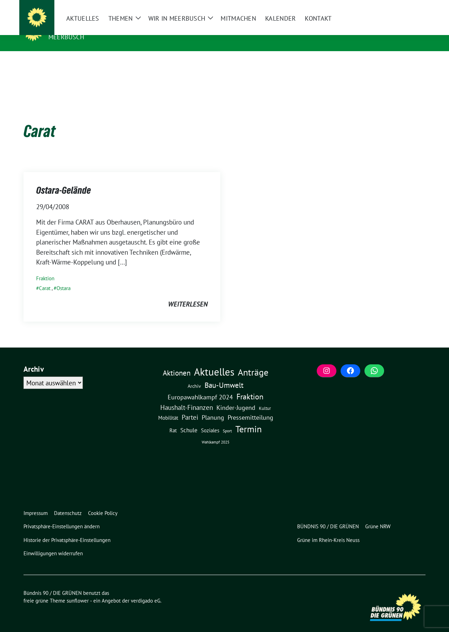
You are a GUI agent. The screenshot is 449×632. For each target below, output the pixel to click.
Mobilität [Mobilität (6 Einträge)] (168, 407)
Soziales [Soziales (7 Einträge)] (210, 419)
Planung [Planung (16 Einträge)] (213, 407)
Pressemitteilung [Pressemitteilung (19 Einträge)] (250, 406)
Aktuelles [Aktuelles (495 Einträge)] (214, 360)
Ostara (63, 277)
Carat (45, 277)
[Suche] (403, 6)
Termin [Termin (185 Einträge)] (248, 418)
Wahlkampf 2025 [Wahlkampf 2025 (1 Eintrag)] (215, 431)
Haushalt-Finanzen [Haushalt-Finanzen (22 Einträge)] (186, 396)
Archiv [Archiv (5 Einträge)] (194, 375)
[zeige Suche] (413, 6)
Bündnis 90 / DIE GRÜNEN (93, 27)
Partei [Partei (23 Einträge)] (190, 406)
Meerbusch (66, 37)
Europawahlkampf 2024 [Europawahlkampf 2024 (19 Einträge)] (200, 386)
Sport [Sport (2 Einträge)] (227, 420)
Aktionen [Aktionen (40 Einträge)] (176, 362)
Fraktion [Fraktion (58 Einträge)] (249, 386)
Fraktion (45, 267)
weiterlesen (188, 293)
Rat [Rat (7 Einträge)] (173, 419)
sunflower (78, 589)
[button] (63, 516)
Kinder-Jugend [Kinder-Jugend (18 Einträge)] (235, 396)
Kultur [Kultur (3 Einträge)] (265, 397)
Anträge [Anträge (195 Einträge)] (253, 361)
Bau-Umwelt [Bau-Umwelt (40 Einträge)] (224, 374)
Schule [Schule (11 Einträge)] (188, 419)
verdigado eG (145, 589)
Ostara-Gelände (63, 179)
